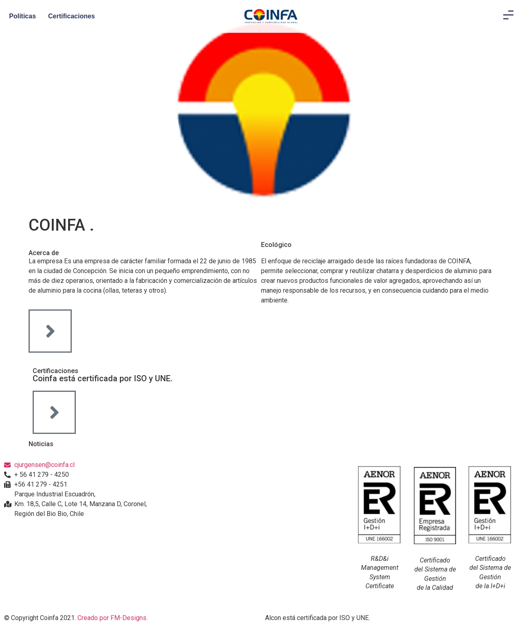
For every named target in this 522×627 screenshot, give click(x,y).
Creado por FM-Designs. (112, 618)
